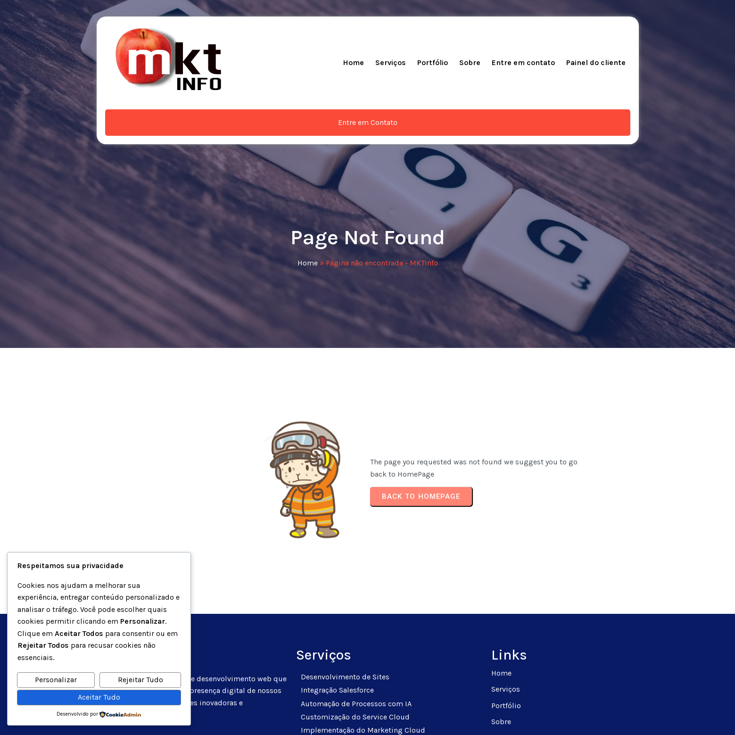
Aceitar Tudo (99, 697)
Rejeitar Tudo (140, 679)
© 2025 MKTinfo (367, 716)
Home (307, 189)
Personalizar (56, 679)
